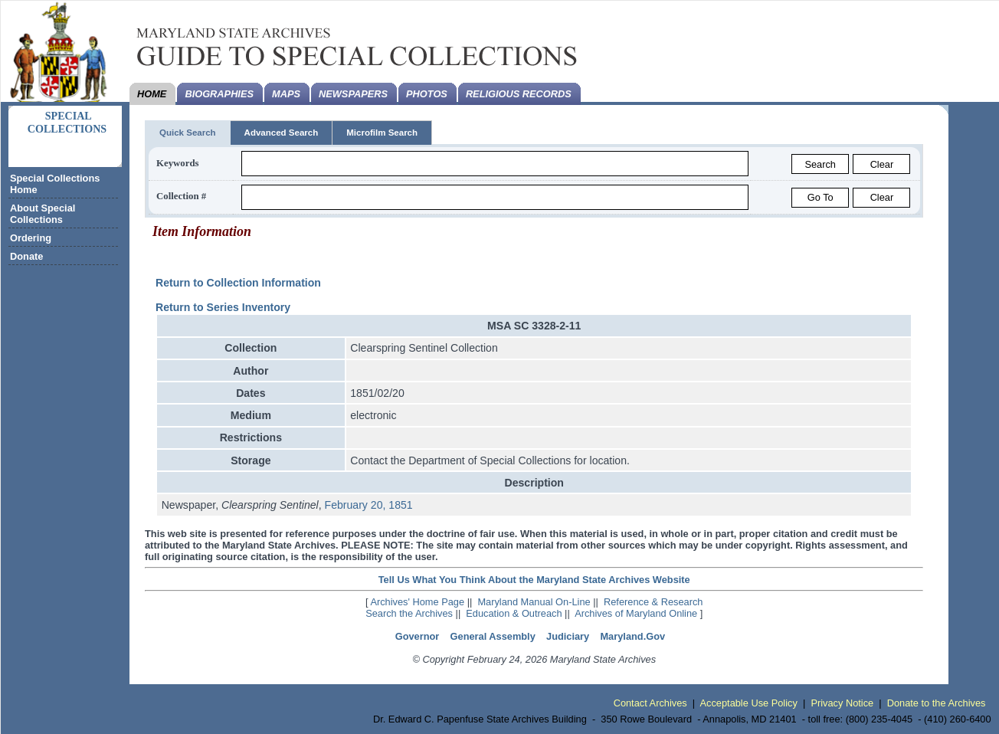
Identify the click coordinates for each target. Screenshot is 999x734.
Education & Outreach (514, 613)
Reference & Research (653, 602)
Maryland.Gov (632, 636)
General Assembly (493, 636)
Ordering (30, 238)
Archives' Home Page (417, 602)
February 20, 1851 (369, 505)
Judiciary (567, 636)
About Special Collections (42, 213)
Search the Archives (409, 613)
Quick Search (187, 132)
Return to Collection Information (238, 283)
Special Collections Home (55, 183)
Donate (26, 256)
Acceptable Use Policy (749, 703)
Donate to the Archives (936, 703)
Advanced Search (281, 132)
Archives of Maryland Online (636, 613)
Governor (417, 636)
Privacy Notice (842, 703)
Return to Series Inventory (223, 307)
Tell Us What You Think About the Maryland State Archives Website (534, 579)
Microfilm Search (382, 132)
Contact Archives (650, 703)
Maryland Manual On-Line (533, 602)
